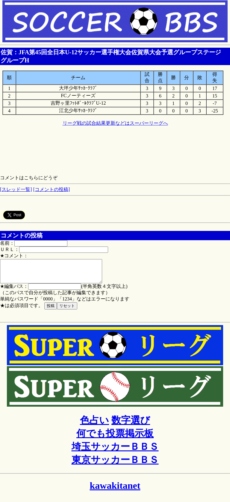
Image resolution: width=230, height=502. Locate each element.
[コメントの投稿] (51, 189)
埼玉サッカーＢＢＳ (115, 451)
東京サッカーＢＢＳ (115, 464)
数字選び (130, 424)
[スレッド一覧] (16, 189)
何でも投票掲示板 (115, 437)
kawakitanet (115, 490)
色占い (94, 424)
